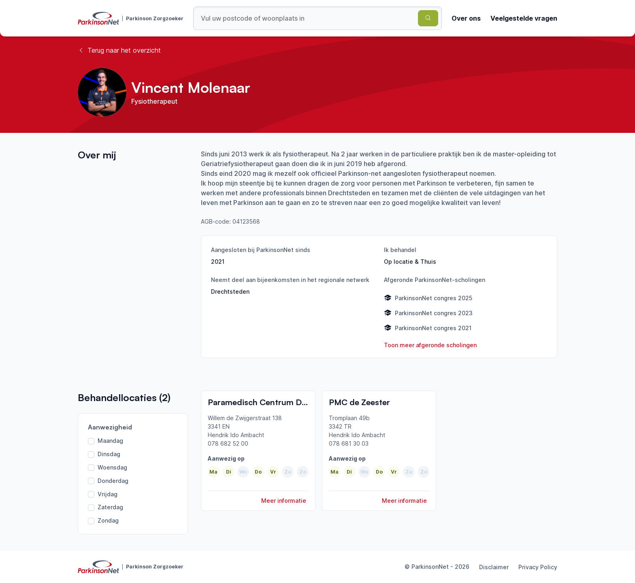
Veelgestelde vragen (523, 18)
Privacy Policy (537, 567)
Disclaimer (494, 567)
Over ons (466, 18)
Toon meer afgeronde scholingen (430, 345)
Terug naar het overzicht (119, 50)
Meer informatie (283, 500)
